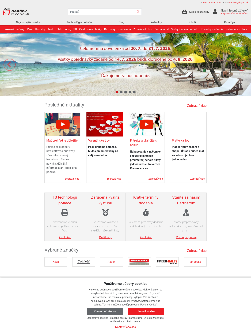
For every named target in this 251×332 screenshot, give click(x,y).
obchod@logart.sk (238, 2)
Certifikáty (105, 237)
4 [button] (130, 92)
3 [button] (125, 92)
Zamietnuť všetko (105, 311)
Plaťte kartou (180, 140)
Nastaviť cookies (125, 327)
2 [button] (121, 92)
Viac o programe (186, 237)
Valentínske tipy (99, 140)
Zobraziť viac (197, 106)
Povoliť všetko (146, 311)
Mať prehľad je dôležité (62, 140)
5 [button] (134, 92)
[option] (125, 64)
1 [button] (117, 92)
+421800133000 (211, 2)
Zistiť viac (65, 237)
